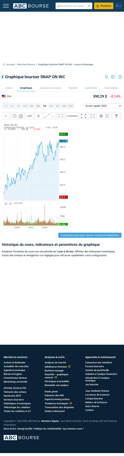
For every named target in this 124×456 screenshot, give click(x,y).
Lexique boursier (94, 398)
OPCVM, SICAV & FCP (15, 388)
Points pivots (51, 391)
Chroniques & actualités (57, 381)
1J (5, 105)
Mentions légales (50, 421)
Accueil (10, 64)
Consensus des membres (98, 362)
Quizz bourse (92, 406)
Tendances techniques (56, 403)
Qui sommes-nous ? (73, 428)
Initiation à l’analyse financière (101, 374)
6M (38, 105)
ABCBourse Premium (56, 366)
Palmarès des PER (54, 395)
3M (31, 105)
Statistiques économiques (17, 403)
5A (57, 105)
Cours (9, 87)
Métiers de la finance (96, 402)
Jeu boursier (92, 384)
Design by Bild (25, 428)
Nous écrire (10, 428)
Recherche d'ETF (12, 395)
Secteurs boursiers (14, 399)
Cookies (89, 410)
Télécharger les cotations (17, 407)
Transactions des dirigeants (59, 407)
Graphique (26, 87)
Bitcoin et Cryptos (13, 374)
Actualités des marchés (16, 366)
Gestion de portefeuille (97, 370)
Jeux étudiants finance (97, 390)
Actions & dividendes (14, 362)
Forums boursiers (94, 366)
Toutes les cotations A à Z (17, 411)
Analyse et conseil (50, 87)
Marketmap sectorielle (15, 381)
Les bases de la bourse (97, 394)
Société (73, 87)
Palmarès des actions (15, 392)
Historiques (111, 87)
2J (12, 105)
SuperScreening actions (57, 399)
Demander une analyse (56, 385)
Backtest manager (54, 370)
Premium (103, 5)
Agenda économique (14, 370)
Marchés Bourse (26, 64)
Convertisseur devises (15, 377)
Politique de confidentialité (47, 428)
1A (44, 105)
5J (18, 105)
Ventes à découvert (55, 411)
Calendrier (91, 87)
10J (25, 105)
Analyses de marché (55, 362)
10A (64, 105)
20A (70, 105)
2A (51, 105)
